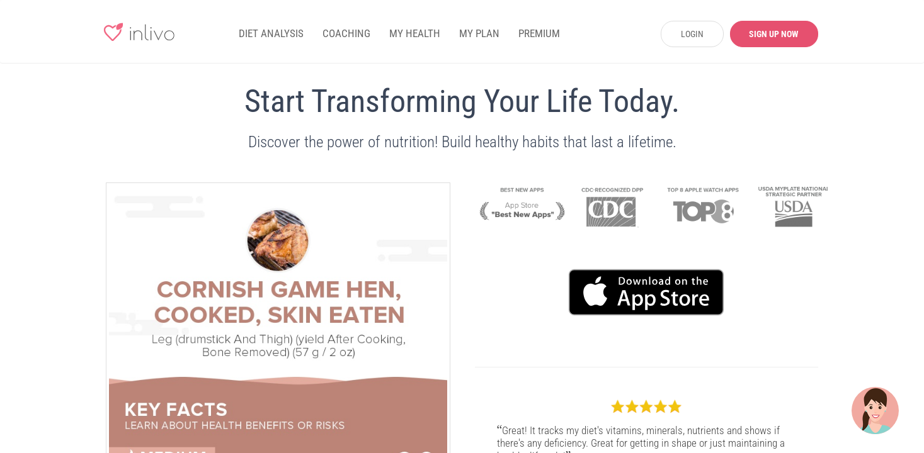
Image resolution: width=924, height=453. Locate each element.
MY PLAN (479, 33)
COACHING (346, 33)
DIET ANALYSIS (271, 33)
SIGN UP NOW (774, 34)
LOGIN (692, 34)
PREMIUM (539, 33)
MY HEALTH (414, 33)
